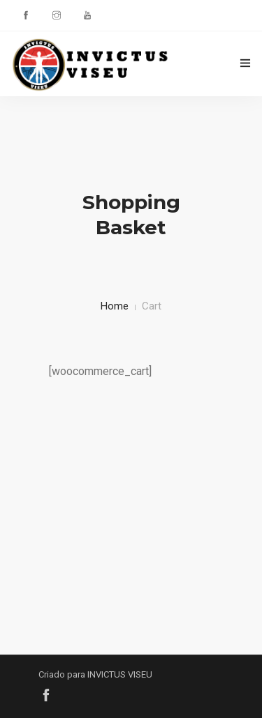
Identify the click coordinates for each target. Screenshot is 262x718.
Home (115, 306)
